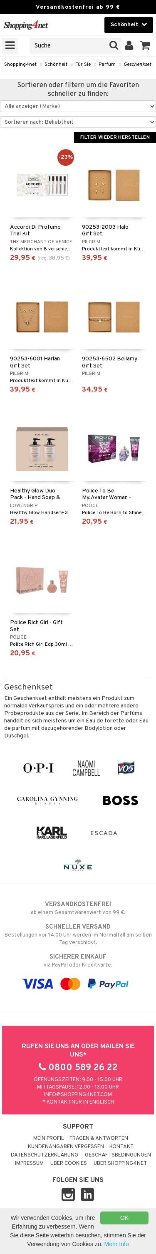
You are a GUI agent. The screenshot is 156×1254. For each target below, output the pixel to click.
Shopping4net (20, 64)
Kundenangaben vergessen (66, 1147)
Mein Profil (48, 1138)
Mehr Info (116, 1244)
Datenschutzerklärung (44, 1155)
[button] (145, 46)
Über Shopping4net (120, 1163)
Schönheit (56, 64)
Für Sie (83, 64)
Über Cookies (68, 1163)
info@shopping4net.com (78, 1095)
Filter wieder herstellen (115, 137)
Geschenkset (137, 64)
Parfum (107, 64)
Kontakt (121, 1147)
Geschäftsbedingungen (118, 1155)
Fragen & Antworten (98, 1138)
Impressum (29, 1163)
